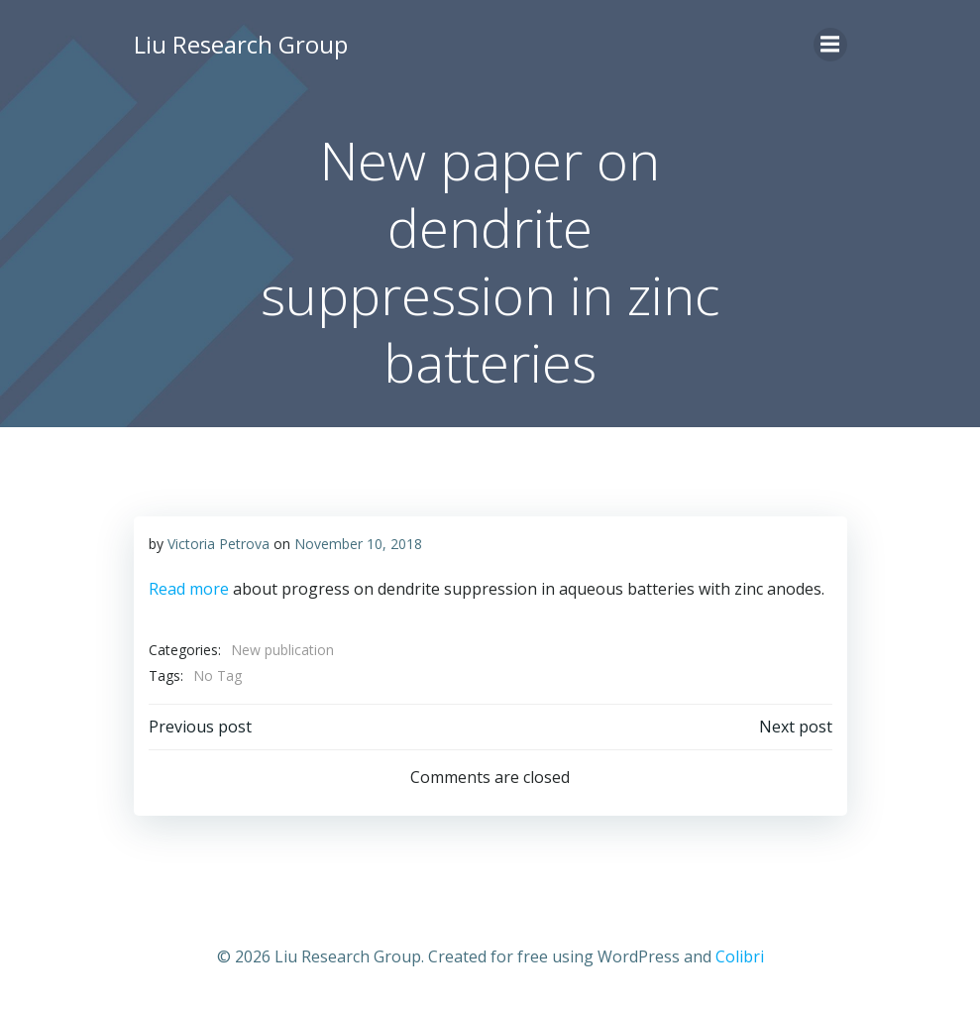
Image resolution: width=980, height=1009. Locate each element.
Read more (189, 589)
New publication (282, 649)
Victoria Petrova (218, 543)
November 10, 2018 (358, 543)
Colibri (739, 956)
